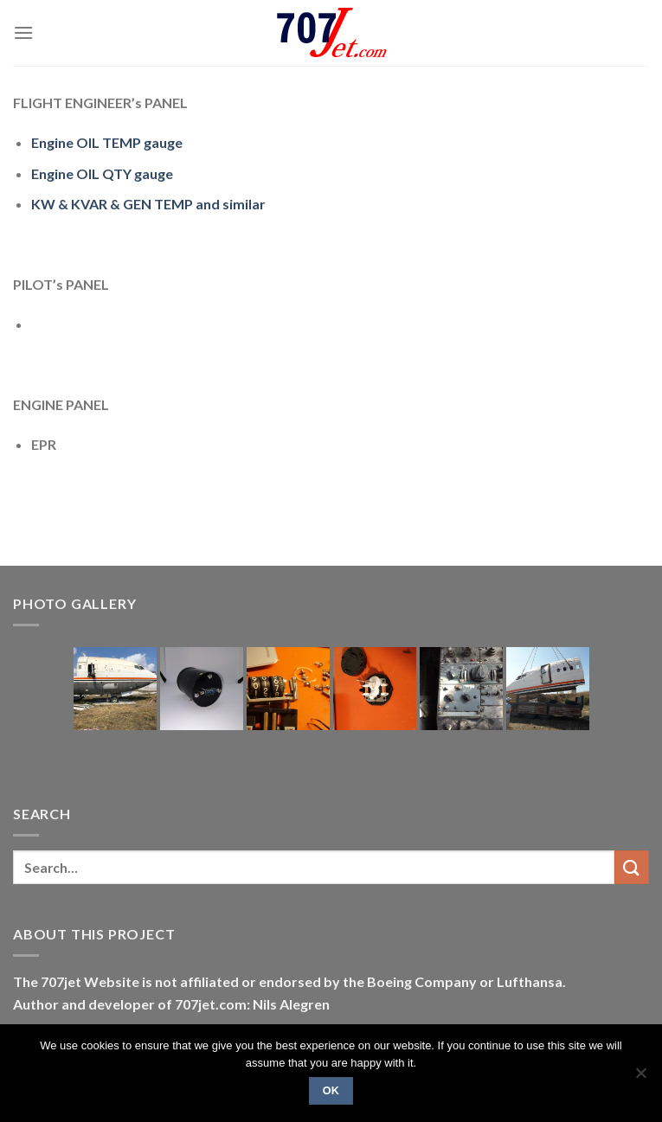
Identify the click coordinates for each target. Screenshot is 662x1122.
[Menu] (23, 32)
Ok (331, 1091)
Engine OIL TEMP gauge (107, 142)
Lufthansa (529, 981)
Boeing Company (423, 981)
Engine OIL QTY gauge (102, 173)
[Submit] (631, 867)
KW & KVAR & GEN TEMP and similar (148, 204)
